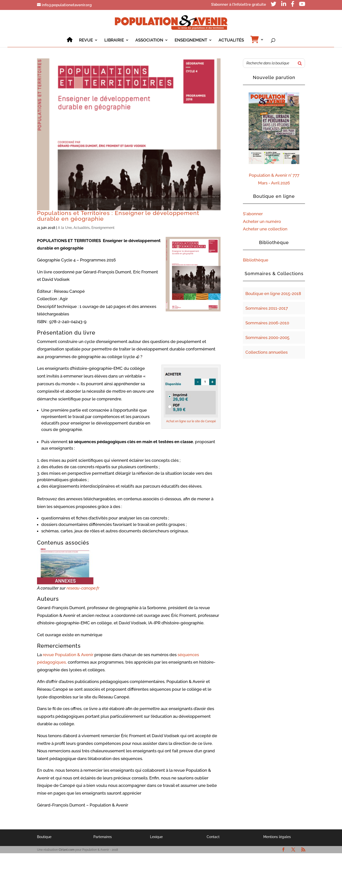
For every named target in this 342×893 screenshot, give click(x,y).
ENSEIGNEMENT (191, 40)
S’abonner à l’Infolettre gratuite (238, 5)
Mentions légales (277, 837)
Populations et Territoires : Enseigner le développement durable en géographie (118, 216)
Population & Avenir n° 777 (274, 175)
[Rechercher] (300, 63)
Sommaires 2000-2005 (267, 337)
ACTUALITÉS (231, 40)
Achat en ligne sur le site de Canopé (191, 421)
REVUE (86, 40)
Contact (213, 837)
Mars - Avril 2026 (274, 182)
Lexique (156, 837)
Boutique (44, 837)
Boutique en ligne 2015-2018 (273, 293)
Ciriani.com (67, 849)
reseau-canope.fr (83, 588)
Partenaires (102, 837)
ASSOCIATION (149, 40)
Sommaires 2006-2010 (267, 322)
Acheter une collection (265, 228)
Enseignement (102, 228)
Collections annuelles (266, 352)
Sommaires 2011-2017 (266, 308)
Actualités (82, 228)
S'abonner (253, 213)
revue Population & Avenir (68, 654)
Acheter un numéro (262, 221)
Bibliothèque (255, 259)
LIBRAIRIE (114, 40)
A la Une (65, 228)
